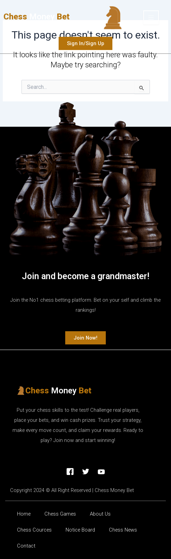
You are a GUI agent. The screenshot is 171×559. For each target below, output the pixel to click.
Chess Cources (34, 530)
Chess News (123, 530)
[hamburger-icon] (151, 17)
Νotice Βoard (80, 530)
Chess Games (60, 514)
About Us (100, 514)
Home (24, 514)
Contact (26, 546)
